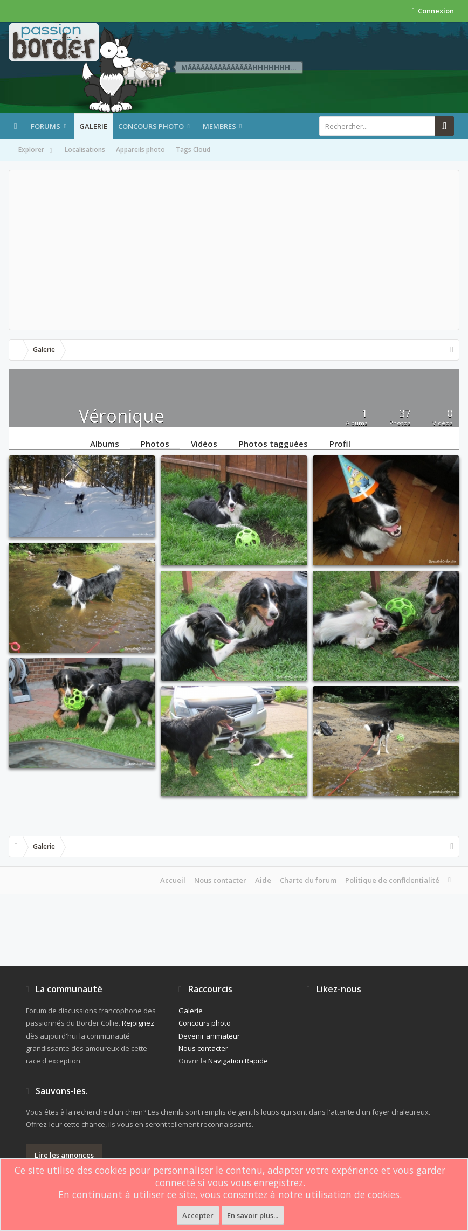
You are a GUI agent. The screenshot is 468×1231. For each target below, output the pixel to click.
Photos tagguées (273, 443)
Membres (219, 126)
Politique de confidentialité (392, 880)
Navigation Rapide (238, 1061)
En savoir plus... (252, 1215)
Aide (263, 880)
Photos (155, 443)
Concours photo (151, 126)
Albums (104, 443)
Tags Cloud (193, 149)
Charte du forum (308, 880)
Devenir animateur (209, 1036)
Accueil (172, 880)
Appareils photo (140, 149)
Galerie (93, 126)
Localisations (85, 149)
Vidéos (204, 443)
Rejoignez (138, 1023)
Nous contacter (220, 880)
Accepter (198, 1215)
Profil (339, 443)
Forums (45, 126)
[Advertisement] (234, 250)
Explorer (36, 150)
